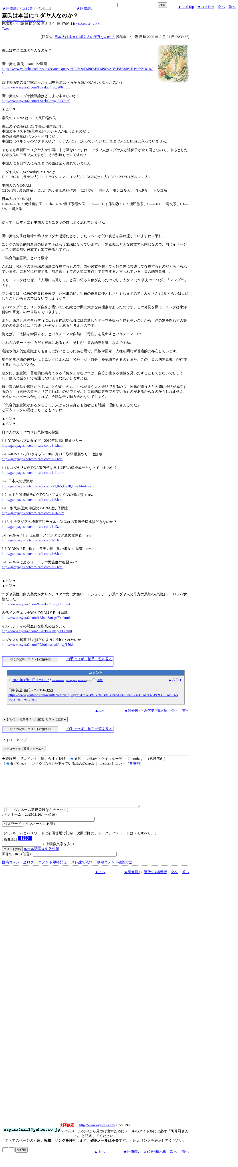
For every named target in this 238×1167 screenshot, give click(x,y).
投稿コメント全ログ (18, 870)
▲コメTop (186, 7)
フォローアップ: (15, 740)
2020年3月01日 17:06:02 (30, 680)
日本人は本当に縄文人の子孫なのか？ (84, 37)
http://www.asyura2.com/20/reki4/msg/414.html (23, 20)
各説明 (134, 763)
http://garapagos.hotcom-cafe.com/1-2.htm (32, 500)
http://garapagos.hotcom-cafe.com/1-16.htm (33, 513)
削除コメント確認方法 (115, 870)
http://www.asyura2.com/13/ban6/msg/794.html (36, 618)
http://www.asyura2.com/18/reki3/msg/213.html (36, 101)
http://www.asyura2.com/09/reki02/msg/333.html (37, 631)
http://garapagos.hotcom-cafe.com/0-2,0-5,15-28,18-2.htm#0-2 (46, 486)
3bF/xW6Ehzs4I (83, 24)
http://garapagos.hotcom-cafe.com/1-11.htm (33, 472)
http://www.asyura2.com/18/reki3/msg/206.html (36, 87)
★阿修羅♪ (10, 8)
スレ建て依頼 (82, 870)
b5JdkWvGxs (58, 680)
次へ (221, 7)
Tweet (6, 28)
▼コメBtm (206, 7)
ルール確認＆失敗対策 (41, 857)
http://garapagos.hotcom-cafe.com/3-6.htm (32, 554)
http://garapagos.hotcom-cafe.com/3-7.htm (32, 540)
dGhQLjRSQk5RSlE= (76, 680)
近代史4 (28, 8)
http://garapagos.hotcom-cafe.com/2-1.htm (32, 459)
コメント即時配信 (52, 870)
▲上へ (100, 710)
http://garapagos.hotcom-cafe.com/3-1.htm (32, 567)
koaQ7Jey (97, 24)
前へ (232, 7)
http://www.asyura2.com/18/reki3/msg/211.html (36, 604)
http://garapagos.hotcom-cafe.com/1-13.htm (33, 526)
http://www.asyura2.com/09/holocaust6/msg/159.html (40, 645)
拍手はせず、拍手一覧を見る (89, 659)
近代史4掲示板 (155, 710)
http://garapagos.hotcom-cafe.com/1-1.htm (32, 445)
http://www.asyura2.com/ (97, 1133)
